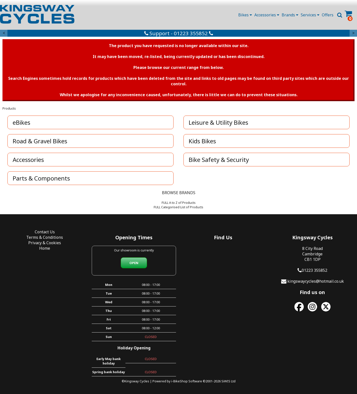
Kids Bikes (202, 141)
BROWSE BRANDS (178, 192)
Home (44, 248)
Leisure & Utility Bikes (218, 122)
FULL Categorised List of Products (178, 207)
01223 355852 (314, 270)
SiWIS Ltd (228, 381)
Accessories (266, 15)
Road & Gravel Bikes (40, 141)
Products (9, 108)
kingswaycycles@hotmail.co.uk (315, 281)
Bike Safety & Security (219, 159)
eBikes (21, 122)
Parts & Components (41, 178)
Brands (290, 15)
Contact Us (45, 232)
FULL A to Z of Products (179, 202)
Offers (327, 15)
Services (310, 15)
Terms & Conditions (44, 237)
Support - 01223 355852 (178, 33)
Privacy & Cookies (44, 242)
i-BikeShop (179, 381)
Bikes (245, 15)
